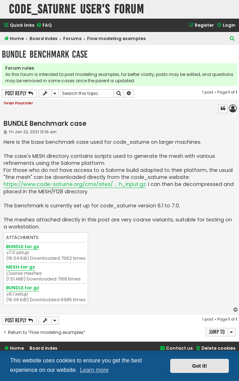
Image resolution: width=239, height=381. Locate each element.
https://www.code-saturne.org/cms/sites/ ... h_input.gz (75, 184)
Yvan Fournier (18, 103)
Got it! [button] (199, 366)
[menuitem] (44, 25)
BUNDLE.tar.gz (22, 247)
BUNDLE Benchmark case (45, 54)
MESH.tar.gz (20, 267)
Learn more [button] (94, 370)
